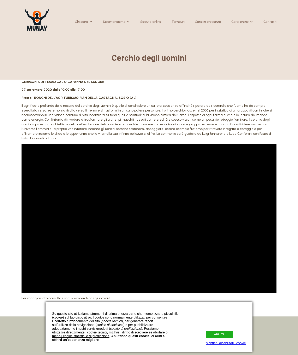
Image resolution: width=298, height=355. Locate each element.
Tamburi (178, 22)
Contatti (269, 22)
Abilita (219, 334)
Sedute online (150, 22)
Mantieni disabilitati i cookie (226, 343)
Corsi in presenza (208, 22)
